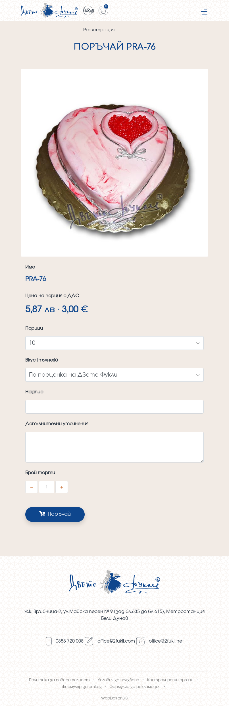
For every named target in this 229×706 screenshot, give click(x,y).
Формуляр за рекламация (135, 687)
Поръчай (55, 514)
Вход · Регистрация (88, 11)
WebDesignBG (114, 698)
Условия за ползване (118, 680)
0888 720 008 (70, 641)
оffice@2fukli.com (116, 641)
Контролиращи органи (170, 680)
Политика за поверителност (59, 680)
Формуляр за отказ (82, 687)
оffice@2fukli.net (166, 641)
